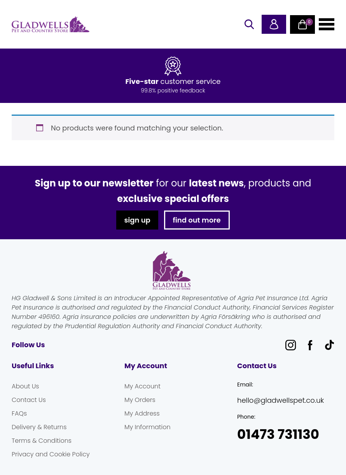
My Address (142, 413)
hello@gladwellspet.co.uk (280, 400)
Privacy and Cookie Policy (51, 454)
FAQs (19, 413)
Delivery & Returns (39, 427)
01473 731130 (278, 434)
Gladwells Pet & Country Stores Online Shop (50, 24)
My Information (147, 427)
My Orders (140, 399)
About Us (25, 386)
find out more (197, 220)
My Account (142, 386)
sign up (137, 220)
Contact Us (29, 399)
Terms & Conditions (42, 440)
